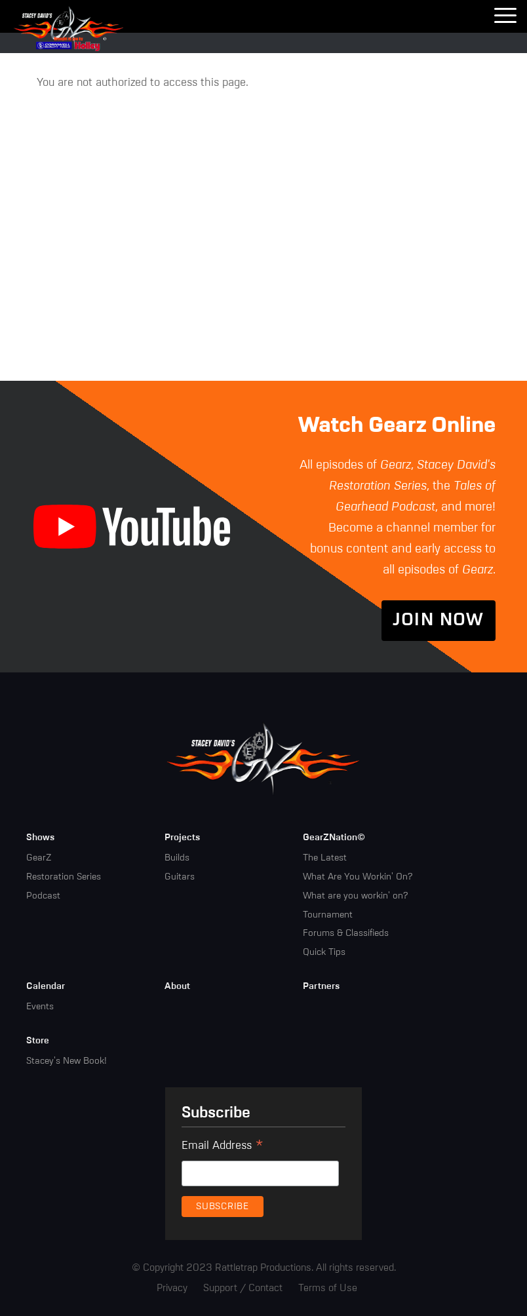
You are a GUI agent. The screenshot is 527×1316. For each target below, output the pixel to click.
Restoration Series (63, 876)
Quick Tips (324, 952)
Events (40, 1006)
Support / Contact (243, 1288)
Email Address (223, 1147)
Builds (177, 857)
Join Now (438, 620)
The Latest (325, 857)
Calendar (45, 986)
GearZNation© (334, 837)
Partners (321, 986)
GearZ (38, 857)
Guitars (180, 876)
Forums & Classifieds (346, 933)
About (177, 986)
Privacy (172, 1288)
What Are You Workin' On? (357, 876)
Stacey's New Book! (66, 1061)
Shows (40, 837)
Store (37, 1040)
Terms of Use (327, 1288)
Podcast (43, 895)
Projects (182, 837)
